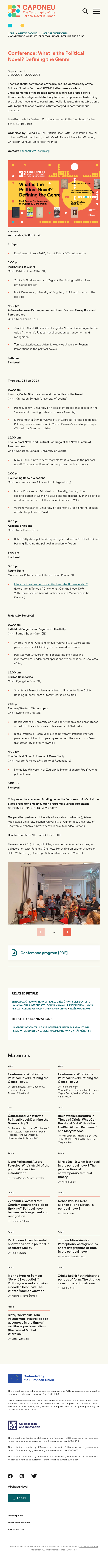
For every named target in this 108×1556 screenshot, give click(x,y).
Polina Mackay (56, 1005)
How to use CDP (16, 1529)
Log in (21, 1498)
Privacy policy (15, 1516)
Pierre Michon (75, 1005)
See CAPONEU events (55, 33)
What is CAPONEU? (29, 33)
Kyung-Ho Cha (38, 1001)
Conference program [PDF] (44, 953)
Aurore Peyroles (32, 1008)
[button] (67, 932)
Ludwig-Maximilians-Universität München (65, 1030)
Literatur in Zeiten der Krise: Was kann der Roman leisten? (51, 584)
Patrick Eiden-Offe (78, 1001)
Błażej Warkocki (80, 1008)
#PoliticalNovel (18, 1486)
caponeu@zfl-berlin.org (35, 150)
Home (11, 33)
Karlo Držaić (57, 1001)
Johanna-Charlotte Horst (28, 1005)
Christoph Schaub (56, 1008)
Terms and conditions (19, 1522)
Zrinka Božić (19, 1001)
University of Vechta (24, 1027)
